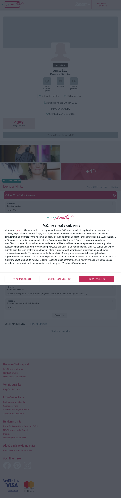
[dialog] (60, 249)
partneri (18, 230)
